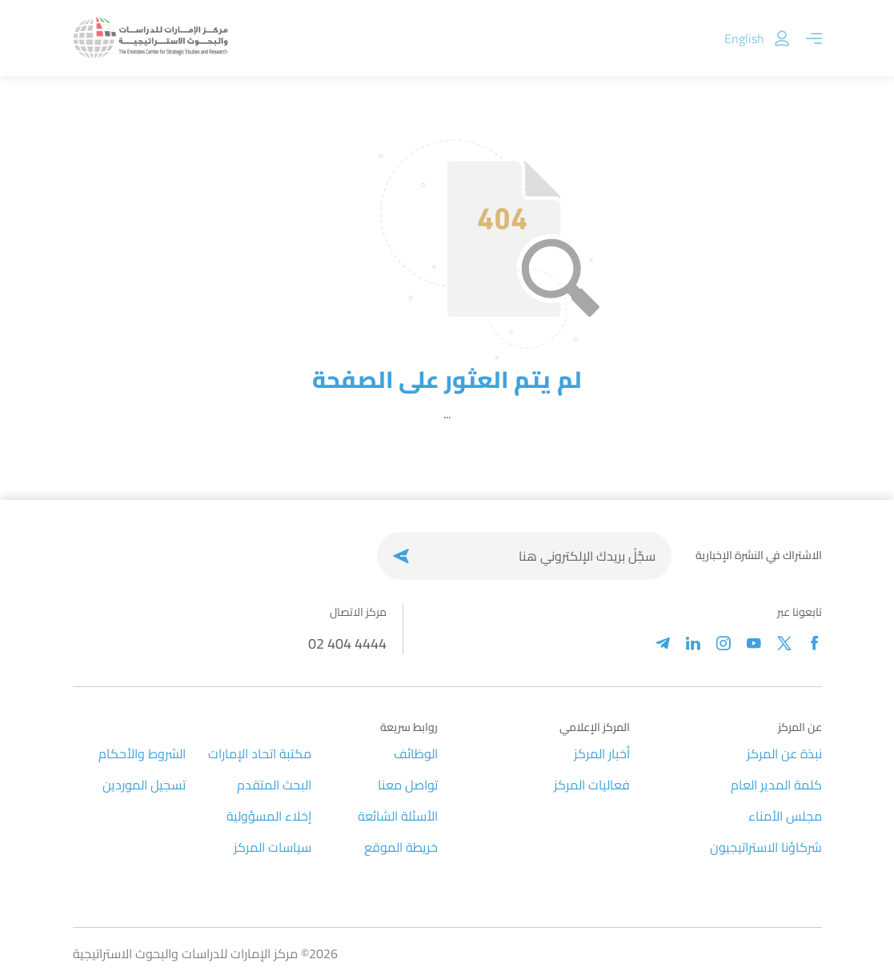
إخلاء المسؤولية (269, 815)
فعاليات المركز (592, 784)
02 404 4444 (347, 643)
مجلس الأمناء (785, 815)
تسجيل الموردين (144, 784)
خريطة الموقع (401, 847)
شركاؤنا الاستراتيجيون (766, 847)
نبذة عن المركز (784, 753)
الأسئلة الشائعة (398, 815)
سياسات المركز (272, 847)
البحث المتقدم (274, 784)
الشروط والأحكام (142, 753)
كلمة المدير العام (776, 784)
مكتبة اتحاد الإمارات (259, 753)
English (744, 38)
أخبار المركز (602, 753)
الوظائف (416, 753)
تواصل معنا (408, 784)
